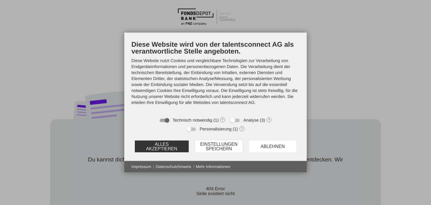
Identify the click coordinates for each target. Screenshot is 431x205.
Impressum (141, 166)
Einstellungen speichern (218, 146)
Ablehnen (273, 146)
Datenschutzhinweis (173, 166)
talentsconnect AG (237, 102)
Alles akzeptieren (161, 146)
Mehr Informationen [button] (213, 166)
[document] (215, 77)
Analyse (251, 120)
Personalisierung (215, 129)
